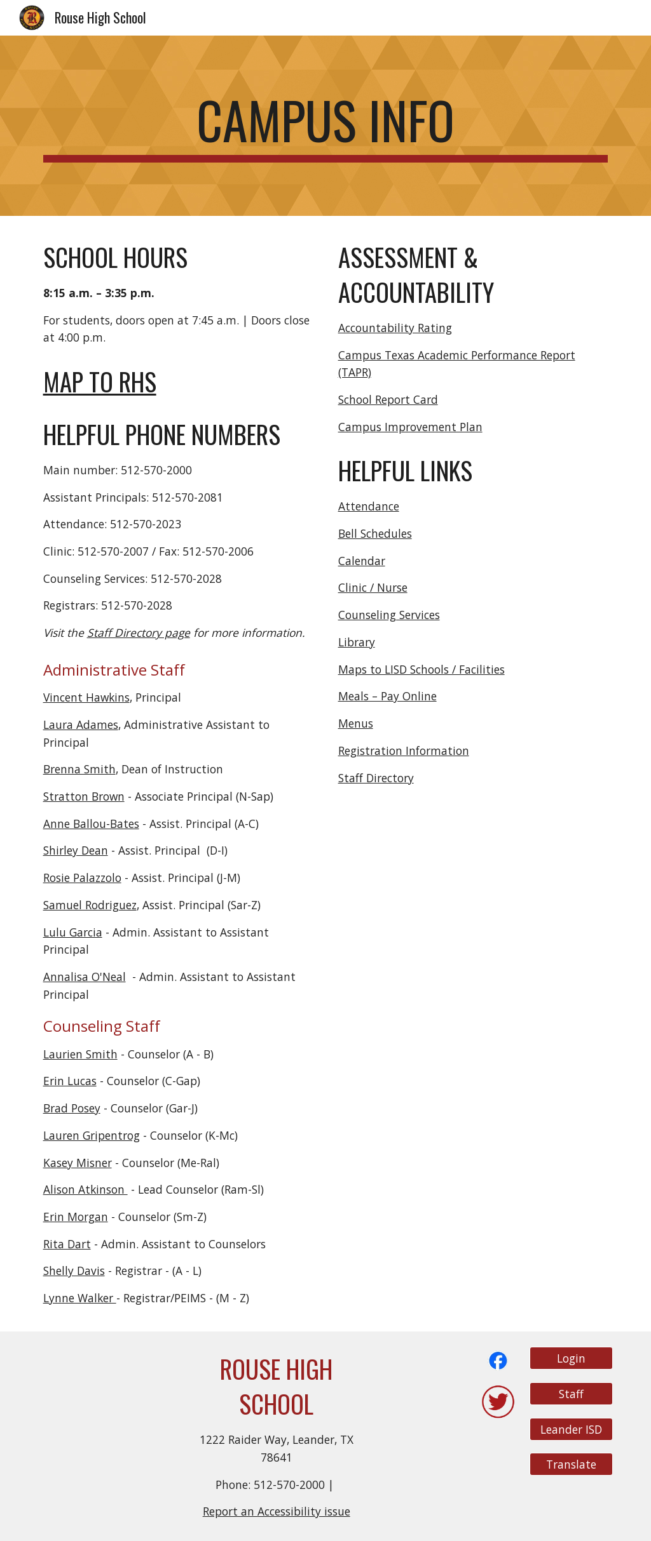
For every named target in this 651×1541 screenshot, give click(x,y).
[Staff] (571, 1394)
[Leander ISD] (571, 1429)
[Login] (571, 1358)
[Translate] (571, 1464)
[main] (325, 126)
